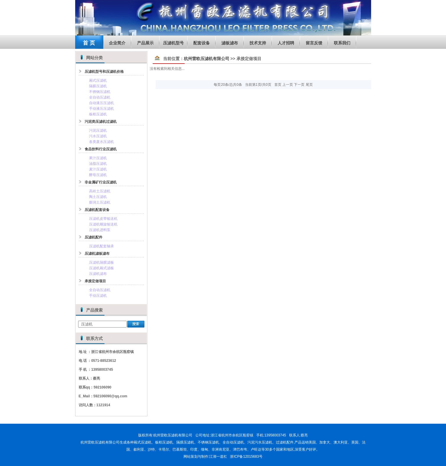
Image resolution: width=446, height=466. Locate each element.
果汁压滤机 (98, 158)
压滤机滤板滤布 (97, 253)
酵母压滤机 (98, 175)
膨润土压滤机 (99, 202)
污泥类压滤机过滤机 (101, 122)
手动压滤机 (98, 296)
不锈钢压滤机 (99, 92)
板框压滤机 (98, 114)
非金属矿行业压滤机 (101, 182)
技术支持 (257, 43)
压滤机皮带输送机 (103, 219)
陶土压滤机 (98, 197)
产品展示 (145, 43)
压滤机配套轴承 (101, 246)
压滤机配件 (93, 237)
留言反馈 (314, 43)
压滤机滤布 (98, 274)
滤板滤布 (229, 43)
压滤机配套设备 (97, 210)
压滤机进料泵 (99, 230)
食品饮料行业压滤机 (101, 149)
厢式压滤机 (98, 80)
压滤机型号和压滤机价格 (104, 72)
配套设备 (201, 43)
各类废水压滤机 (101, 142)
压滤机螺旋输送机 (103, 224)
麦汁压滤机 (98, 169)
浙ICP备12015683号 (246, 456)
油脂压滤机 (98, 164)
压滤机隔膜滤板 (101, 262)
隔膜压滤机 (98, 86)
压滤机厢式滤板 (101, 268)
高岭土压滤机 (99, 191)
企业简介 (117, 43)
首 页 (89, 43)
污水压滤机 (98, 136)
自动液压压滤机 (101, 103)
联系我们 (342, 43)
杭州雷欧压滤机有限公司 (206, 58)
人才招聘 (286, 43)
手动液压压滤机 (101, 109)
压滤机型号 (173, 43)
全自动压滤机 (99, 97)
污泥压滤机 (98, 130)
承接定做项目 (95, 281)
